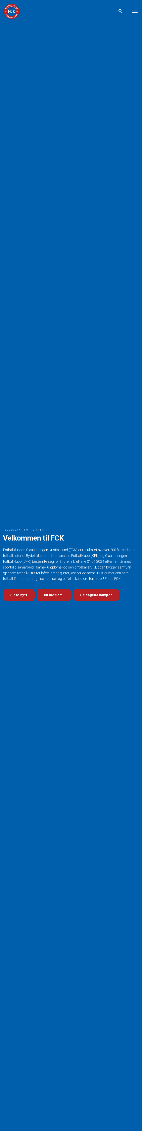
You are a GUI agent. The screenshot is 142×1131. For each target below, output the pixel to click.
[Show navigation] (135, 11)
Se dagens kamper (96, 595)
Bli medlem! (54, 595)
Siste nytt (18, 595)
